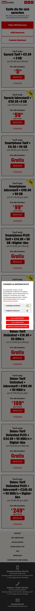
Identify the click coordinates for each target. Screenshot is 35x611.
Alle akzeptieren (17, 318)
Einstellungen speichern (17, 327)
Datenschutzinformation (10, 301)
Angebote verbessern (12, 310)
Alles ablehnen (17, 322)
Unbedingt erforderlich (13, 305)
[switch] (28, 310)
